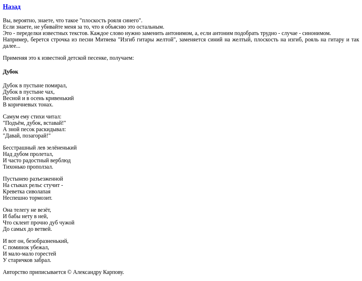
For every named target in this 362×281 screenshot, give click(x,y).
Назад (12, 6)
